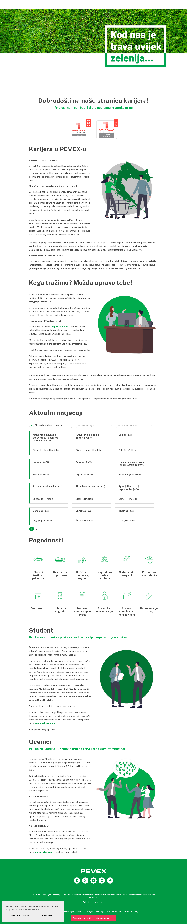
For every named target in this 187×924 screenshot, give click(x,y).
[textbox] (94, 425)
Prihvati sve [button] (47, 915)
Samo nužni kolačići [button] (19, 915)
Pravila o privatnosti (113, 912)
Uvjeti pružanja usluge (130, 912)
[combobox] (94, 425)
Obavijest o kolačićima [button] (28, 909)
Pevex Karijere (156, 4)
